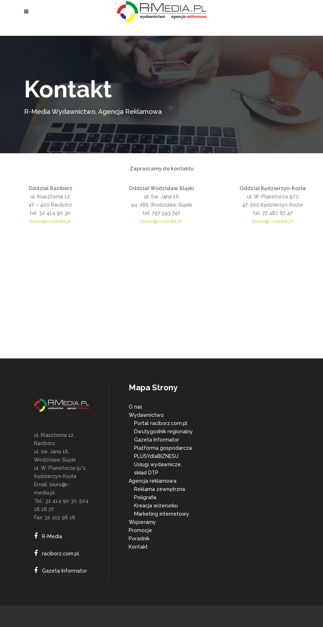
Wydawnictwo (146, 415)
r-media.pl (169, 221)
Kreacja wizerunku (156, 505)
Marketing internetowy (161, 514)
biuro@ (149, 221)
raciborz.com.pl (60, 553)
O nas (135, 407)
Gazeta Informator (64, 571)
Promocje (140, 530)
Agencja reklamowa (152, 481)
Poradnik (139, 538)
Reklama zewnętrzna (159, 489)
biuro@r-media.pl (50, 221)
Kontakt (138, 547)
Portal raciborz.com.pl (160, 423)
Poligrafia (145, 497)
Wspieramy (142, 522)
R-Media (52, 536)
